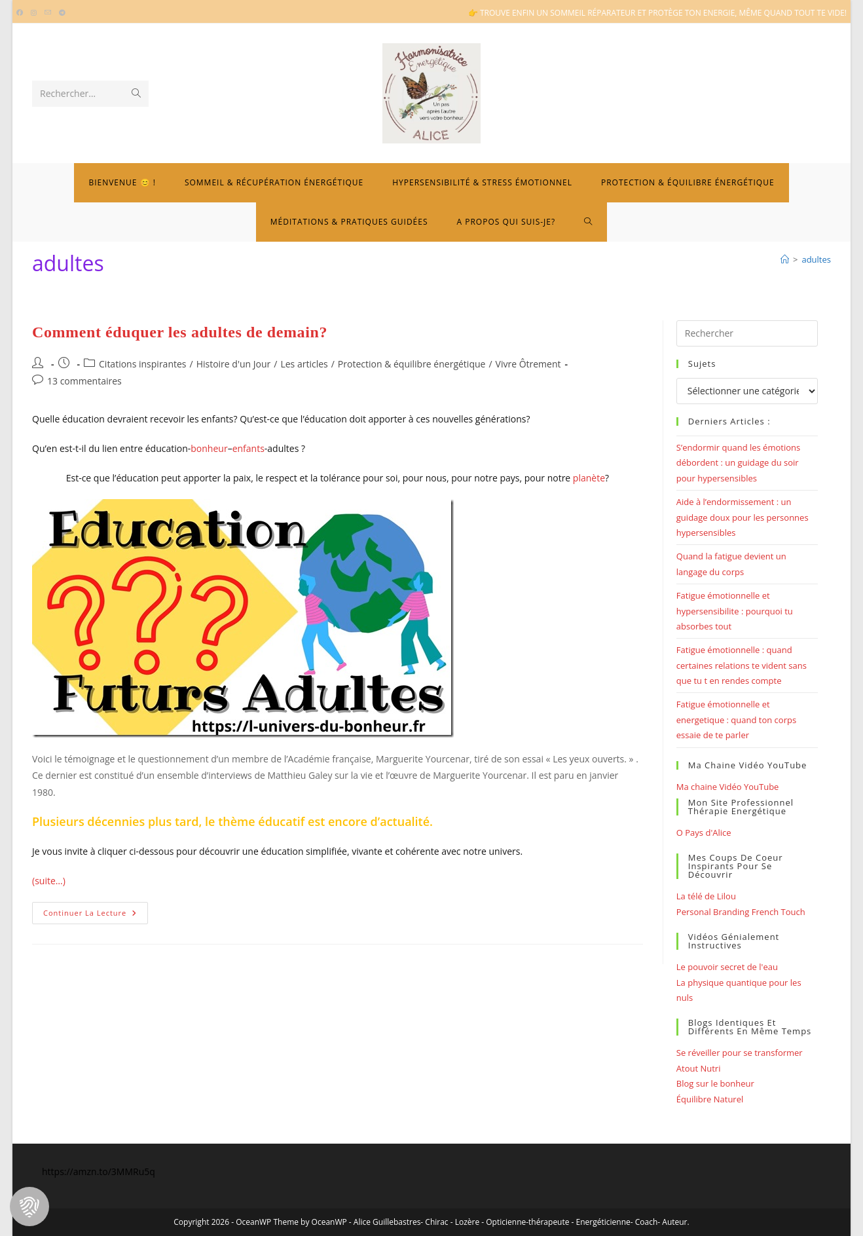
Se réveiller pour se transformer (739, 1052)
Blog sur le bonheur (715, 1083)
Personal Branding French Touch (740, 912)
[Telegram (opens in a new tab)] (62, 13)
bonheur (209, 448)
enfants (248, 448)
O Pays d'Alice (703, 832)
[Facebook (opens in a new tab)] (21, 13)
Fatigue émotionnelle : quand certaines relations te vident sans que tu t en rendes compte (741, 665)
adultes (816, 259)
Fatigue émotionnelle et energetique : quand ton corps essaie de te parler (736, 719)
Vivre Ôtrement (528, 364)
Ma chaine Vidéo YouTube (727, 787)
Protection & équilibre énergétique (412, 364)
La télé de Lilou (706, 896)
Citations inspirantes (142, 364)
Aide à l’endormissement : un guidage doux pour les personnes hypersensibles (742, 517)
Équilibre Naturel (709, 1099)
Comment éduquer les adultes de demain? (179, 332)
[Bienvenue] (784, 259)
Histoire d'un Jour (233, 364)
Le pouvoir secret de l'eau (727, 967)
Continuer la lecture (95, 915)
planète (589, 478)
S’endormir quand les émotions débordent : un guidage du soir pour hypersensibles (738, 462)
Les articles (303, 364)
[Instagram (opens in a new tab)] (34, 13)
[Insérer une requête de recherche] (747, 333)
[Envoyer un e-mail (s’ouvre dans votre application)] (48, 13)
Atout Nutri (698, 1068)
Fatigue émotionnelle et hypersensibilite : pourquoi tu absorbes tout (734, 611)
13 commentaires (84, 381)
